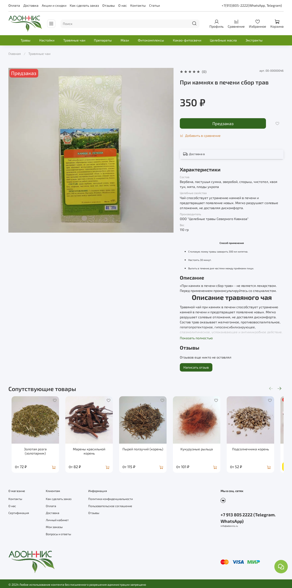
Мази (125, 40)
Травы (25, 40)
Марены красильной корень (90, 453)
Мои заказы (54, 525)
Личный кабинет (57, 518)
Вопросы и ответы (58, 532)
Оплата (14, 5)
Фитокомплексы (151, 40)
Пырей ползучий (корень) (146, 451)
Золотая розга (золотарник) (33, 453)
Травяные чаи (74, 40)
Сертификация (18, 511)
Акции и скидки (54, 5)
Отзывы (108, 5)
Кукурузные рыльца (202, 451)
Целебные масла (223, 40)
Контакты (138, 5)
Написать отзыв (196, 367)
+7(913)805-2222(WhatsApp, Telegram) (252, 5)
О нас (122, 5)
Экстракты (254, 40)
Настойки (46, 40)
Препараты (103, 40)
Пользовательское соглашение (110, 504)
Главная (14, 54)
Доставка (30, 5)
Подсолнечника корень (258, 451)
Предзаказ (223, 123)
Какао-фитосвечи (187, 40)
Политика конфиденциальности (110, 497)
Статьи (154, 5)
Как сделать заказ (84, 5)
